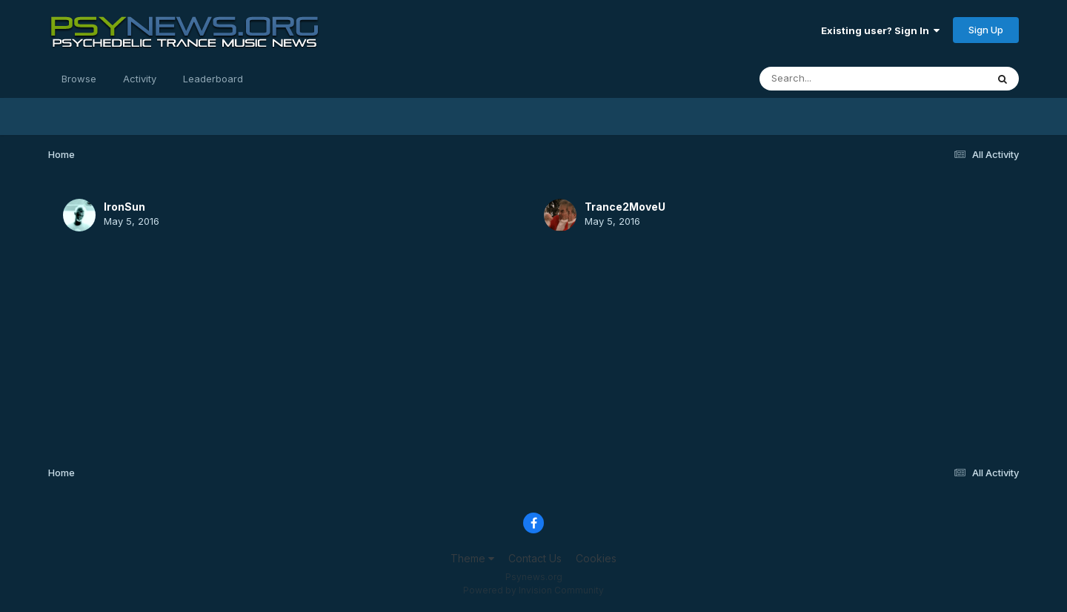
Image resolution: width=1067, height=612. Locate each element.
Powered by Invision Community (533, 590)
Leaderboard (213, 79)
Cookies (596, 558)
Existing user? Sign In (880, 30)
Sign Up (985, 30)
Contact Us (535, 558)
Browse (79, 79)
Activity (139, 79)
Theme (472, 558)
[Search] (832, 79)
